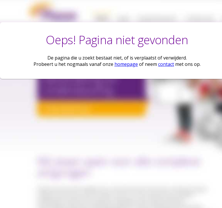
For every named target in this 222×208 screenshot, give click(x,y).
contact (166, 64)
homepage (126, 64)
